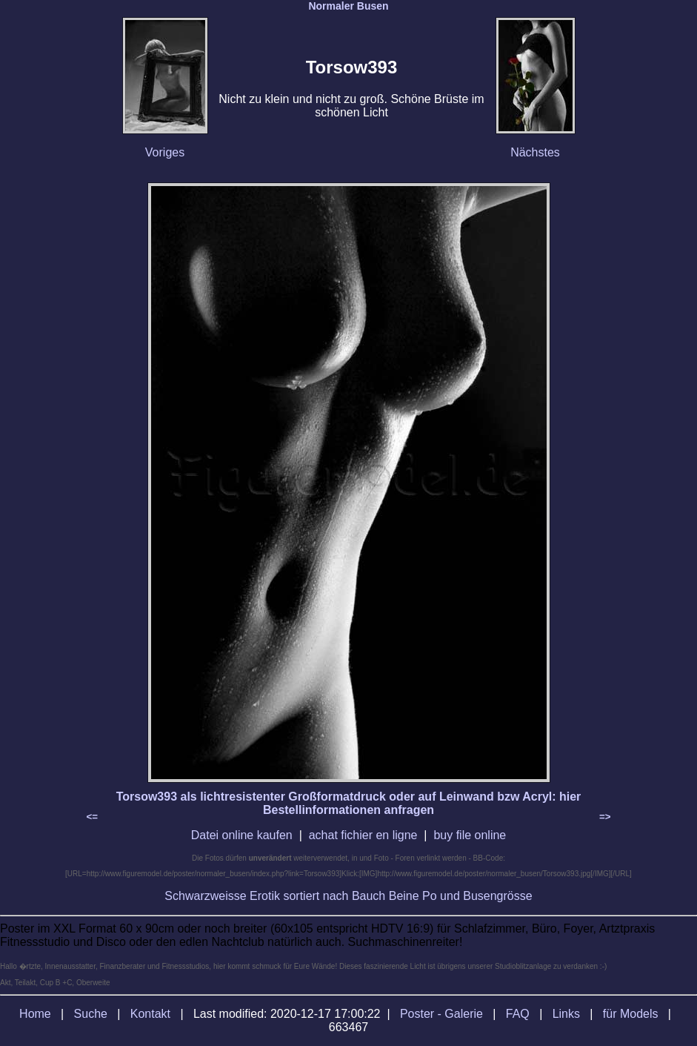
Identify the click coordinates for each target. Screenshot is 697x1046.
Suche (90, 1013)
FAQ (518, 1013)
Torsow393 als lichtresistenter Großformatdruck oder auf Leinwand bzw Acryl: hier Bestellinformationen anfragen (348, 803)
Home (35, 1013)
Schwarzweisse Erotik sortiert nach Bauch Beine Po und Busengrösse (348, 896)
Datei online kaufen (242, 835)
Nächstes (535, 152)
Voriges (164, 152)
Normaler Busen (348, 6)
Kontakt (150, 1013)
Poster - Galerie (441, 1013)
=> (605, 816)
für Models (630, 1013)
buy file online (469, 835)
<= (93, 816)
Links (566, 1013)
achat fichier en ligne (363, 835)
